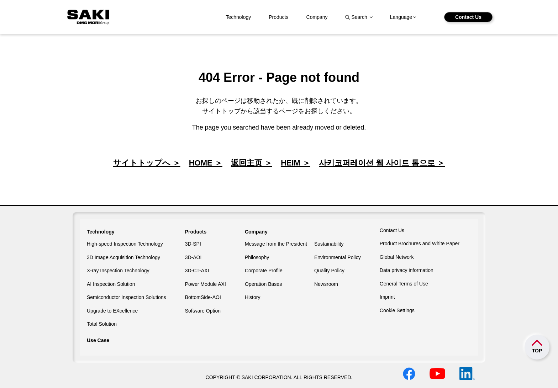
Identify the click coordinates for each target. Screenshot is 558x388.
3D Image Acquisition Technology (123, 257)
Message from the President (276, 244)
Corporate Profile (264, 270)
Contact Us (468, 17)
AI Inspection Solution (111, 284)
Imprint (387, 297)
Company (317, 17)
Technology (238, 17)
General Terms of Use (404, 284)
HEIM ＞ (295, 162)
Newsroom (326, 284)
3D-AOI (193, 257)
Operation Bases (263, 284)
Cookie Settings (397, 310)
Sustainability (329, 244)
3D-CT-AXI (197, 270)
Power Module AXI (205, 284)
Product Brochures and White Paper (419, 243)
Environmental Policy (337, 257)
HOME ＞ (205, 162)
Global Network (397, 257)
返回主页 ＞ (251, 162)
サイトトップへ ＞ (146, 162)
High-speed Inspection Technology (125, 244)
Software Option (203, 311)
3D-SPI (193, 244)
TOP (537, 350)
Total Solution (102, 324)
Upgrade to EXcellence (112, 311)
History (252, 297)
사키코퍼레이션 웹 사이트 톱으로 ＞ (382, 162)
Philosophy (257, 257)
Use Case (98, 340)
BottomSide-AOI (203, 297)
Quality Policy (329, 270)
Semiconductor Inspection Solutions (126, 297)
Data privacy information (406, 270)
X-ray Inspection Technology (118, 270)
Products (278, 17)
